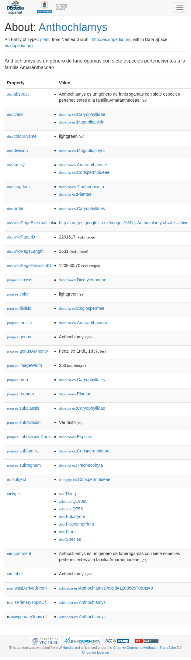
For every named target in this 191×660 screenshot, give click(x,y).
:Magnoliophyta (82, 150)
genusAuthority (27, 351)
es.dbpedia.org (19, 45)
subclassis (23, 408)
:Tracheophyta (81, 465)
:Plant (67, 531)
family (16, 164)
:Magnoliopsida (82, 122)
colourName (21, 136)
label (15, 573)
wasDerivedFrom (27, 588)
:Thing (67, 493)
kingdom (18, 186)
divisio (19, 308)
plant (44, 39)
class (15, 114)
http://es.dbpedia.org (111, 39)
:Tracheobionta (81, 186)
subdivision (23, 422)
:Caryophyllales (82, 208)
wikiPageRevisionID (29, 265)
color (18, 294)
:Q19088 (73, 501)
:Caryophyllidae (82, 114)
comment (19, 553)
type (13, 493)
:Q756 (71, 508)
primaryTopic (26, 616)
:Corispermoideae (84, 172)
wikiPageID (21, 237)
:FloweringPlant (76, 524)
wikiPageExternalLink (30, 222)
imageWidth (24, 365)
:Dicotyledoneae (82, 279)
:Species (70, 539)
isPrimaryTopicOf (26, 602)
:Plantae (75, 194)
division (17, 150)
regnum (20, 393)
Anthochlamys (73, 27)
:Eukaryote (72, 516)
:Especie (75, 436)
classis (19, 279)
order (15, 208)
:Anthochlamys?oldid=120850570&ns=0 (106, 588)
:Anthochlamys (82, 602)
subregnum (24, 465)
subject (16, 479)
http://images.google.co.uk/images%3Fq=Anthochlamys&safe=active (124, 222)
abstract (18, 94)
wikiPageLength (25, 251)
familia (19, 322)
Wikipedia (66, 647)
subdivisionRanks (30, 436)
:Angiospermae (82, 308)
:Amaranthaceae (83, 164)
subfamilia (23, 450)
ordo (17, 379)
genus (19, 336)
